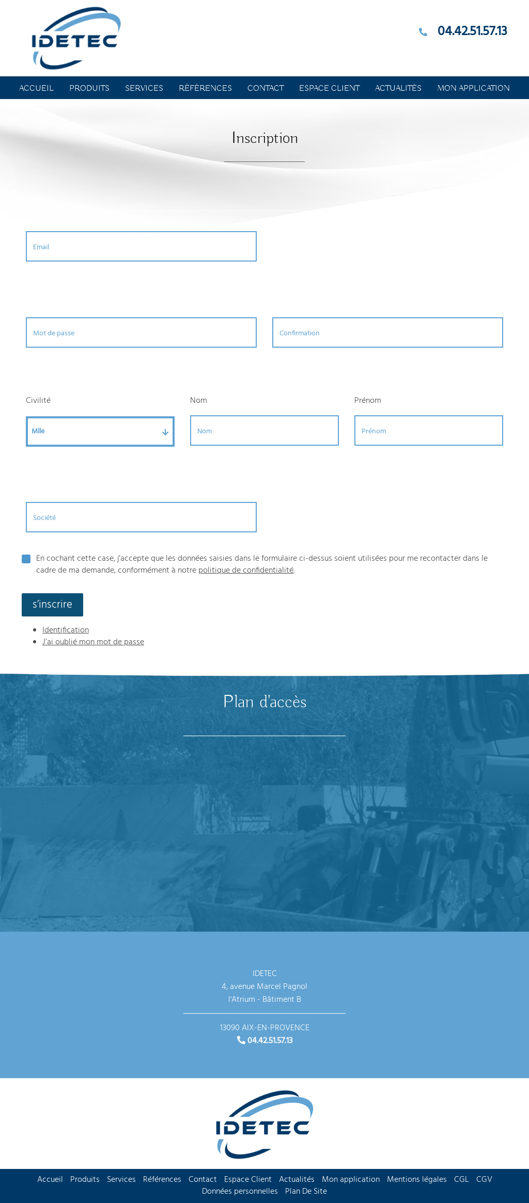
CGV (484, 1179)
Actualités (398, 89)
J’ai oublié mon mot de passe (93, 642)
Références (205, 89)
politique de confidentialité (245, 570)
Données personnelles (240, 1191)
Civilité (38, 401)
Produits (89, 89)
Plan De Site (306, 1191)
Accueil (36, 89)
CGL (461, 1179)
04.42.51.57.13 (472, 32)
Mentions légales (417, 1179)
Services (144, 89)
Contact (265, 89)
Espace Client (329, 89)
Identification (65, 630)
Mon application (473, 89)
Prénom (367, 401)
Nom (198, 401)
